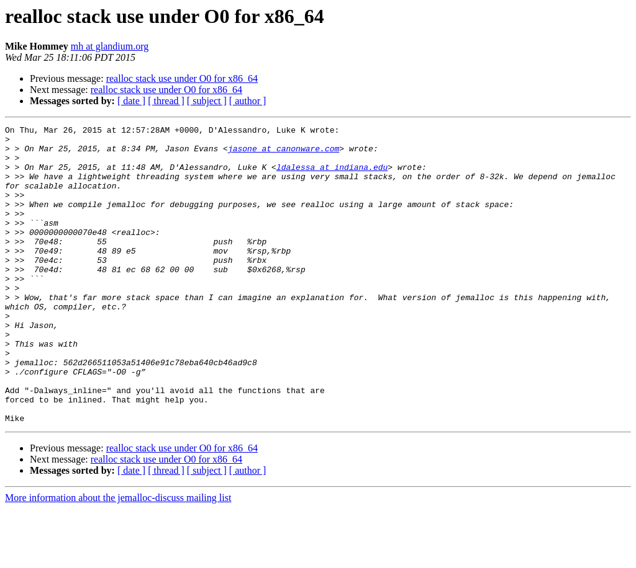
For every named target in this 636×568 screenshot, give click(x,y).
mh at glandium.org (109, 46)
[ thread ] (166, 100)
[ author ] (247, 100)
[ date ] (131, 100)
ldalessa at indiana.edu (332, 176)
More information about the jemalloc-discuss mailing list (118, 557)
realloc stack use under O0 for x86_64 (182, 78)
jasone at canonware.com (283, 153)
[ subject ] (207, 100)
